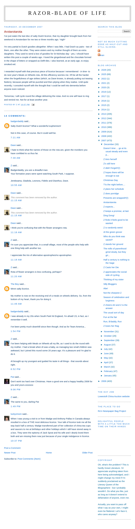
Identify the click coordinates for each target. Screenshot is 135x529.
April (106, 362)
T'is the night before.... (114, 184)
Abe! (105, 288)
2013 (104, 114)
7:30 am (15, 158)
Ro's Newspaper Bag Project (112, 411)
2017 (104, 96)
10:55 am (16, 185)
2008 (104, 136)
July (106, 349)
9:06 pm (15, 389)
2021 (104, 83)
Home (49, 452)
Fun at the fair (110, 317)
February (108, 371)
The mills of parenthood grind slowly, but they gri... (115, 251)
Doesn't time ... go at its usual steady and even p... (115, 151)
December (109, 144)
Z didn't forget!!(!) (111, 168)
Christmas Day (110, 180)
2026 (104, 70)
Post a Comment (12, 448)
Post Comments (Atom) (29, 459)
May (106, 358)
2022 (104, 78)
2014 (104, 109)
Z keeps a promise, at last (116, 211)
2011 (104, 122)
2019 (104, 92)
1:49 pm (15, 406)
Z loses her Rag (111, 326)
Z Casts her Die (111, 267)
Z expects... (109, 206)
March (107, 367)
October (108, 336)
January (108, 375)
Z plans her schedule (113, 189)
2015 (104, 105)
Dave (13, 145)
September (109, 340)
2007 (104, 140)
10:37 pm (16, 440)
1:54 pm (15, 331)
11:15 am (16, 200)
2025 (104, 74)
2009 (104, 131)
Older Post (87, 452)
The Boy (15, 284)
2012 (104, 118)
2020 (104, 87)
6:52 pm (15, 369)
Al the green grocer (112, 232)
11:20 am (16, 276)
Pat (12, 377)
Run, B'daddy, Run (112, 321)
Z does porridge (111, 193)
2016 (104, 100)
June (106, 353)
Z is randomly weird (113, 227)
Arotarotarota (109, 202)
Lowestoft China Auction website (114, 396)
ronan (101, 55)
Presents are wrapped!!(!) (115, 198)
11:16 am (16, 232)
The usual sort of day (113, 312)
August (107, 344)
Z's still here (109, 163)
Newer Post (10, 452)
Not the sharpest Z (112, 293)
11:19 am (16, 259)
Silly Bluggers (110, 284)
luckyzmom (16, 414)
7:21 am (15, 137)
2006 (104, 381)
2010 (104, 127)
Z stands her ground (113, 244)
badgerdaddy (17, 121)
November (109, 331)
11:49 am (16, 304)
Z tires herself (110, 159)
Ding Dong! (108, 215)
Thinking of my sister (113, 279)
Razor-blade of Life (67, 13)
